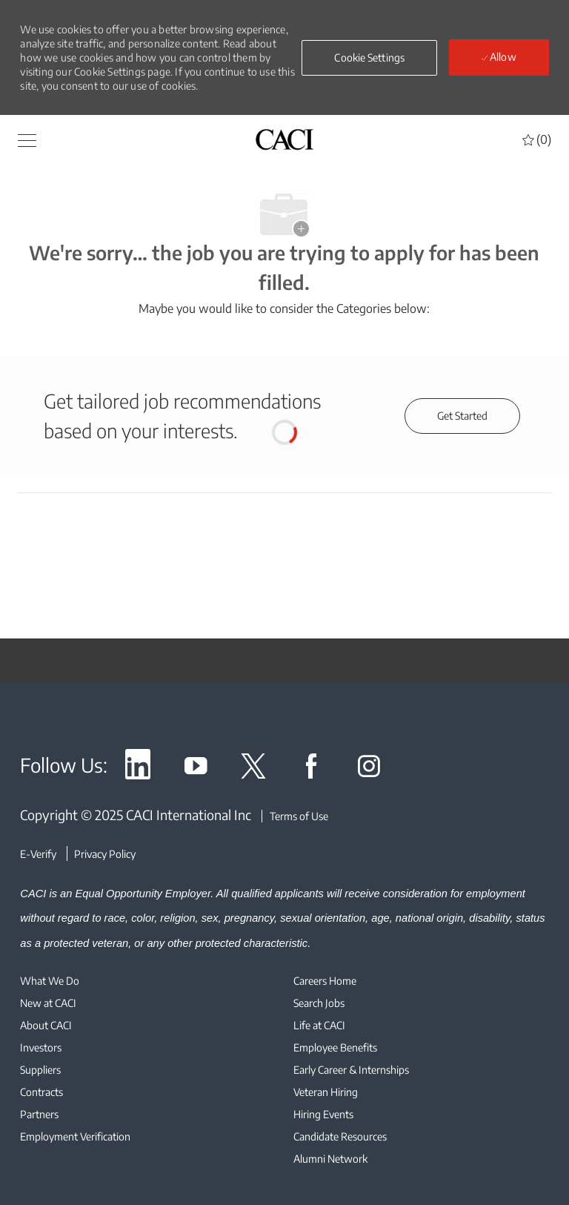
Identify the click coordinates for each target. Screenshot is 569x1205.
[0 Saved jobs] (536, 139)
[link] (137, 768)
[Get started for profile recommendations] (462, 416)
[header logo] (284, 139)
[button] (369, 58)
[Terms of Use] (295, 816)
